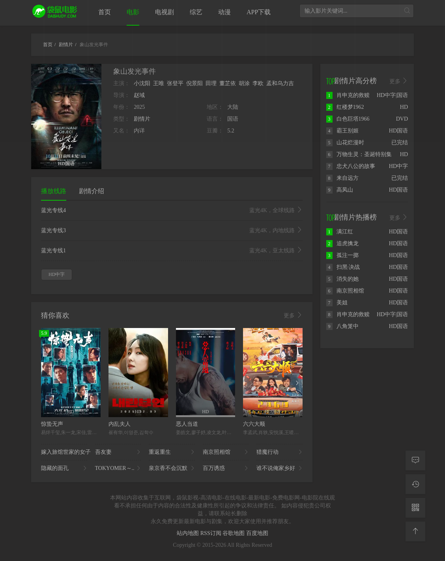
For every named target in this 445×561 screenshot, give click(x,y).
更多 (293, 315)
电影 (133, 12)
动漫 (224, 12)
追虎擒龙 (342, 243)
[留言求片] (415, 460)
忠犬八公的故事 (350, 166)
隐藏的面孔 (64, 468)
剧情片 (142, 119)
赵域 (139, 95)
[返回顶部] (415, 531)
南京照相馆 (226, 452)
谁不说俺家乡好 (279, 468)
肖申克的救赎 (348, 95)
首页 (104, 12)
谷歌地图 (234, 533)
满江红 (339, 232)
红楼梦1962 (345, 107)
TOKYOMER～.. (118, 468)
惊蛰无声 (52, 424)
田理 (211, 83)
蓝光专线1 (172, 251)
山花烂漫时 (345, 142)
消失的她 (342, 279)
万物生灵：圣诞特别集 (359, 154)
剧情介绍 (91, 191)
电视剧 (164, 12)
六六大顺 (254, 424)
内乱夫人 (119, 424)
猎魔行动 (279, 452)
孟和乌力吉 (280, 83)
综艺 (196, 12)
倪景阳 (194, 83)
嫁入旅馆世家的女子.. (64, 452)
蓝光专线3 (172, 231)
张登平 (175, 83)
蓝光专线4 (172, 210)
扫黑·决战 (343, 267)
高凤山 (339, 190)
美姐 (337, 303)
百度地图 (257, 533)
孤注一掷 (342, 255)
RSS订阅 (211, 533)
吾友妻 (118, 452)
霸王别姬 (342, 131)
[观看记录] (415, 484)
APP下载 (259, 12)
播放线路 (53, 191)
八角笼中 (342, 326)
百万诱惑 (226, 468)
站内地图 (188, 533)
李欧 (258, 83)
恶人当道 (187, 424)
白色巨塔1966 (348, 119)
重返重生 (172, 452)
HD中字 (57, 274)
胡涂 (244, 83)
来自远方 (342, 178)
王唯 (158, 83)
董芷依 (227, 83)
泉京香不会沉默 (172, 468)
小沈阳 (142, 83)
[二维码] (415, 508)
